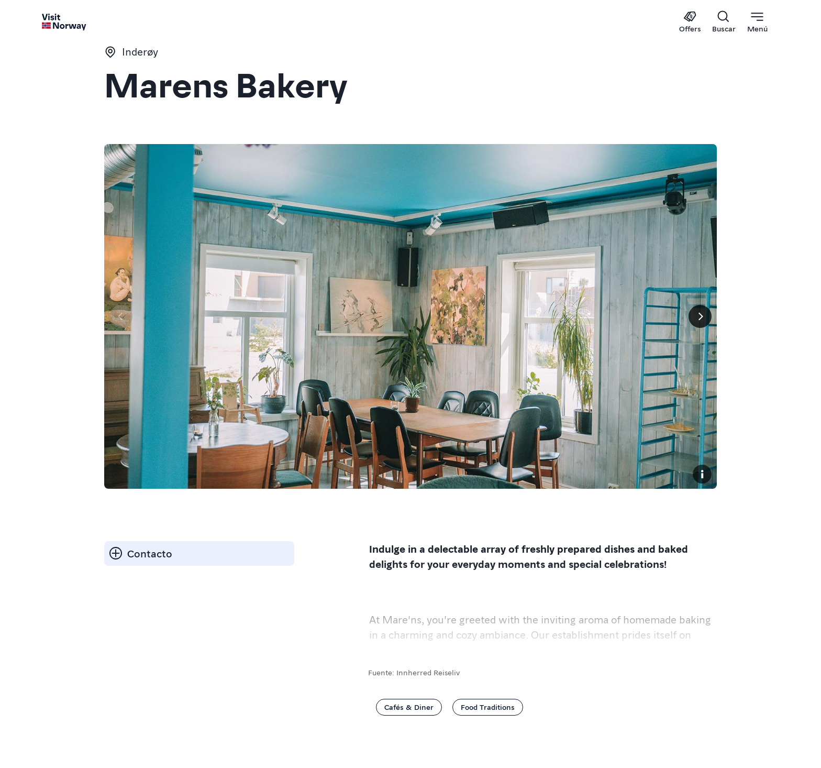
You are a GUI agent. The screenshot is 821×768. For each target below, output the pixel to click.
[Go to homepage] (64, 22)
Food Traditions (488, 706)
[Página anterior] (120, 316)
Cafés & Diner (409, 706)
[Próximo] (700, 316)
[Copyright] (702, 474)
